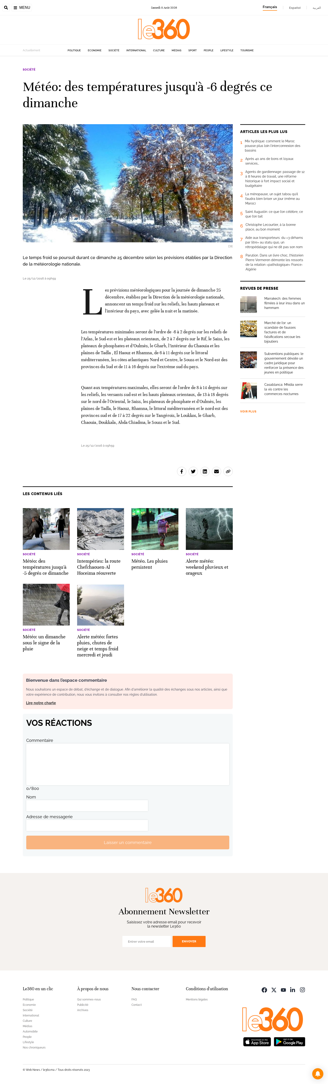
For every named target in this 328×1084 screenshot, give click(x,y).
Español (295, 8)
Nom (31, 797)
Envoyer (189, 941)
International (136, 50)
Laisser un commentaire (128, 842)
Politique (74, 50)
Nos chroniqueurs (34, 1047)
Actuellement (31, 50)
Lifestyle (226, 50)
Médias (176, 50)
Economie (95, 50)
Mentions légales (197, 999)
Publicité (82, 1004)
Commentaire (39, 740)
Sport (192, 50)
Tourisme (247, 50)
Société (113, 50)
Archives (82, 1010)
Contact (136, 1004)
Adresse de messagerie (49, 816)
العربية (317, 8)
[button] (317, 1073)
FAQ (134, 999)
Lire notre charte (41, 703)
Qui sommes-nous (89, 999)
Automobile (30, 1031)
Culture (159, 50)
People (208, 50)
